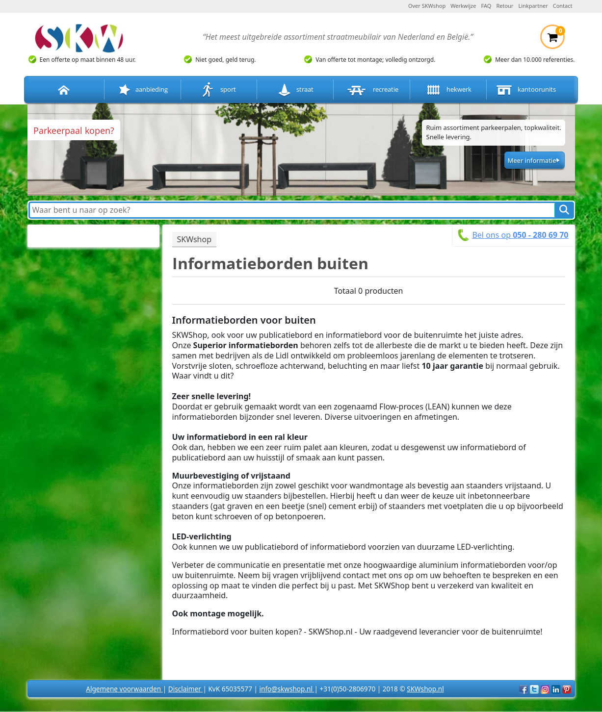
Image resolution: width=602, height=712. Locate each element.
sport (218, 90)
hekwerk (447, 90)
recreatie (371, 90)
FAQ (486, 5)
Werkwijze (463, 5)
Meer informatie (531, 160)
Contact (563, 5)
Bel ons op (520, 234)
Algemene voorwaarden (124, 688)
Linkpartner (533, 5)
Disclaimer (185, 688)
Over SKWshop (426, 5)
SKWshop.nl (425, 688)
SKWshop (194, 239)
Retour (504, 5)
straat (295, 90)
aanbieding (142, 90)
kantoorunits (525, 90)
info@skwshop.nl (286, 688)
